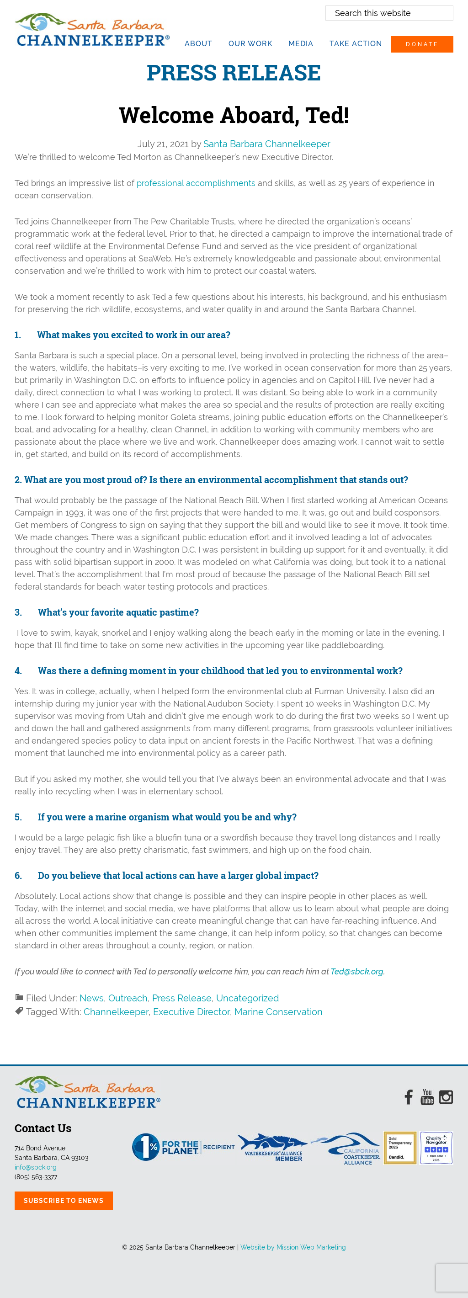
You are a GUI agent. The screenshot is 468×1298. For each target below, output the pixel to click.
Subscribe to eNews (64, 1200)
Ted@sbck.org (356, 971)
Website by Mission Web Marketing (293, 1247)
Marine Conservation (278, 1011)
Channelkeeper (116, 1011)
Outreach (128, 998)
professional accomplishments (196, 183)
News (92, 998)
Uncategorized (247, 998)
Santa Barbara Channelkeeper (92, 29)
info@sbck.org (36, 1167)
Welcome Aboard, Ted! (234, 114)
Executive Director (191, 1011)
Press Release (182, 998)
